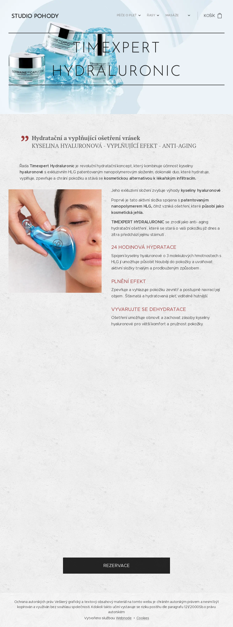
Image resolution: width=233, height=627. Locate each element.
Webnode (124, 618)
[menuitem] (75, 16)
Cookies (143, 618)
